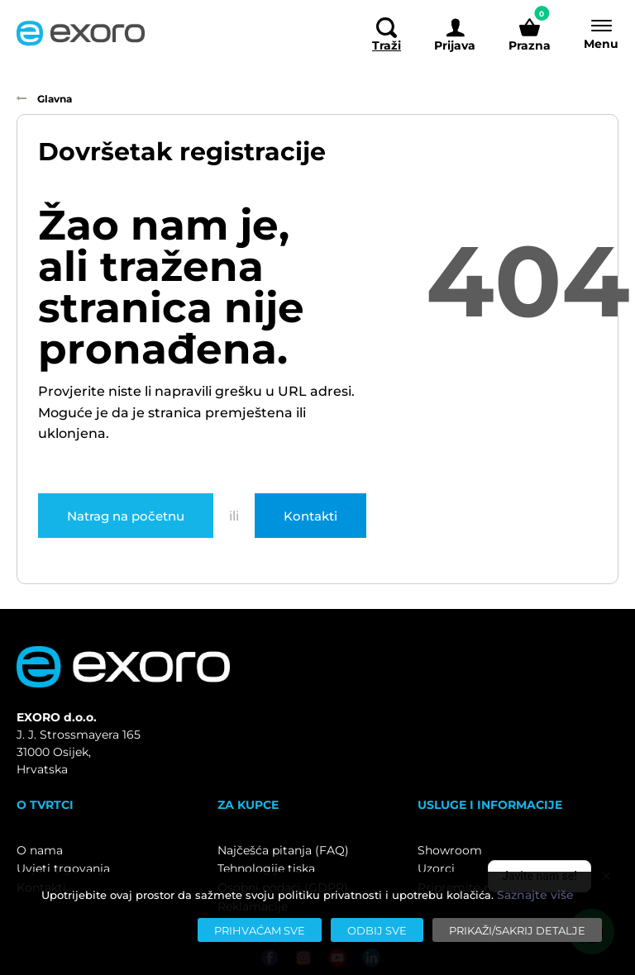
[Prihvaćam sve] (260, 930)
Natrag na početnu (125, 515)
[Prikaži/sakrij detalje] (517, 930)
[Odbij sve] (377, 930)
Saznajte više (535, 894)
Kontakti (310, 515)
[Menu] (592, 33)
